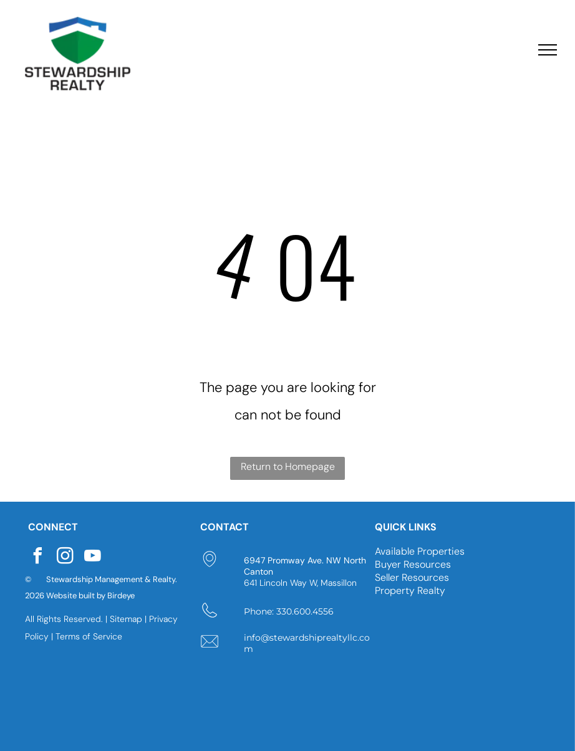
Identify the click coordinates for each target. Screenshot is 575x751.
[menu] (547, 50)
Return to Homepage (288, 466)
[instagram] (64, 557)
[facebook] (37, 557)
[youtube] (92, 557)
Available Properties (420, 551)
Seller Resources (412, 577)
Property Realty (410, 590)
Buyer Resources (413, 564)
